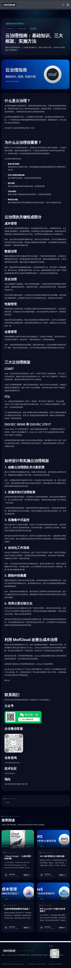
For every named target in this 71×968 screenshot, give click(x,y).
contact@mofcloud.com (14, 763)
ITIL (6, 402)
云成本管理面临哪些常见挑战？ (17, 910)
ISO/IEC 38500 (10, 429)
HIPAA (39, 271)
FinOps (36, 29)
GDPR (15, 271)
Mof (6, 670)
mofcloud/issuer (11, 774)
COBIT (7, 374)
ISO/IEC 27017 (37, 432)
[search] (62, 5)
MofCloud (11, 29)
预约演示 (8, 681)
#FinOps (8, 803)
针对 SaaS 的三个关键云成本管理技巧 (52, 911)
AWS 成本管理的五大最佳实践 (52, 857)
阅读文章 (26, 876)
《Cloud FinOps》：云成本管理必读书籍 (17, 858)
